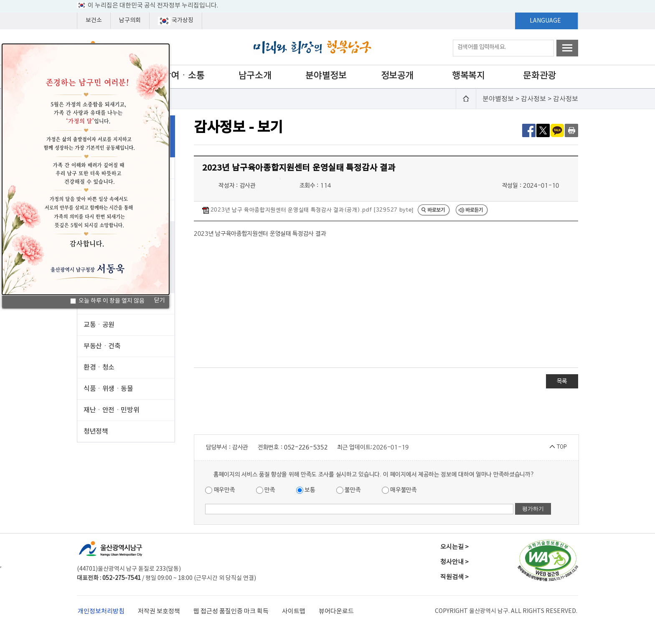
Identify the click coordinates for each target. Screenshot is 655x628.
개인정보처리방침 (101, 611)
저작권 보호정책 (159, 611)
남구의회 (130, 20)
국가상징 (175, 21)
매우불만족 (399, 490)
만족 (265, 490)
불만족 (348, 490)
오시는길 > (454, 547)
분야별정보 (325, 75)
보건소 (94, 20)
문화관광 (539, 75)
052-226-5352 (306, 447)
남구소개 (255, 75)
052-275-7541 (121, 578)
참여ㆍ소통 (184, 75)
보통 (305, 490)
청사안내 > (454, 562)
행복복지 (468, 75)
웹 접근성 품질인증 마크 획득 (231, 611)
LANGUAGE (545, 21)
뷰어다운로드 (336, 611)
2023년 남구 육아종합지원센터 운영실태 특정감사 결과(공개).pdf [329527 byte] (308, 210)
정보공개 (397, 75)
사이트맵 (293, 611)
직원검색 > (454, 577)
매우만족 (220, 490)
